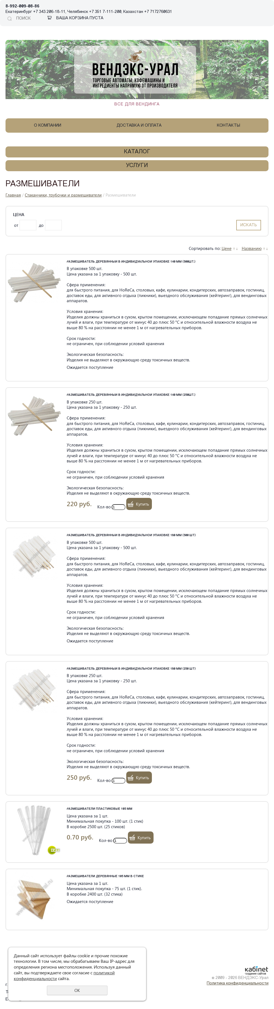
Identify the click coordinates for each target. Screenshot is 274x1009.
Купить (142, 504)
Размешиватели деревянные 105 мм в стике (105, 876)
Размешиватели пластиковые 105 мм (99, 809)
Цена (18, 214)
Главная (13, 195)
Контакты (228, 126)
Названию (252, 248)
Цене (227, 248)
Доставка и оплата (139, 126)
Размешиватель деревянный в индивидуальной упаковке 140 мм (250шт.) (131, 395)
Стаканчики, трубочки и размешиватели (63, 195)
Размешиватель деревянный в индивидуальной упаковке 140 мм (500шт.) (131, 261)
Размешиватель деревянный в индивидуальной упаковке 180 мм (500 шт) (131, 535)
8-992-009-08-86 (22, 6)
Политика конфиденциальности (237, 983)
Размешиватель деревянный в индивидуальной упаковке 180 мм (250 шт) (131, 668)
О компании (47, 126)
